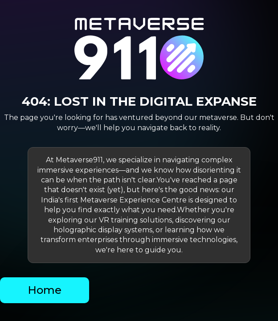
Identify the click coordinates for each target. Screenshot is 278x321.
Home (44, 290)
